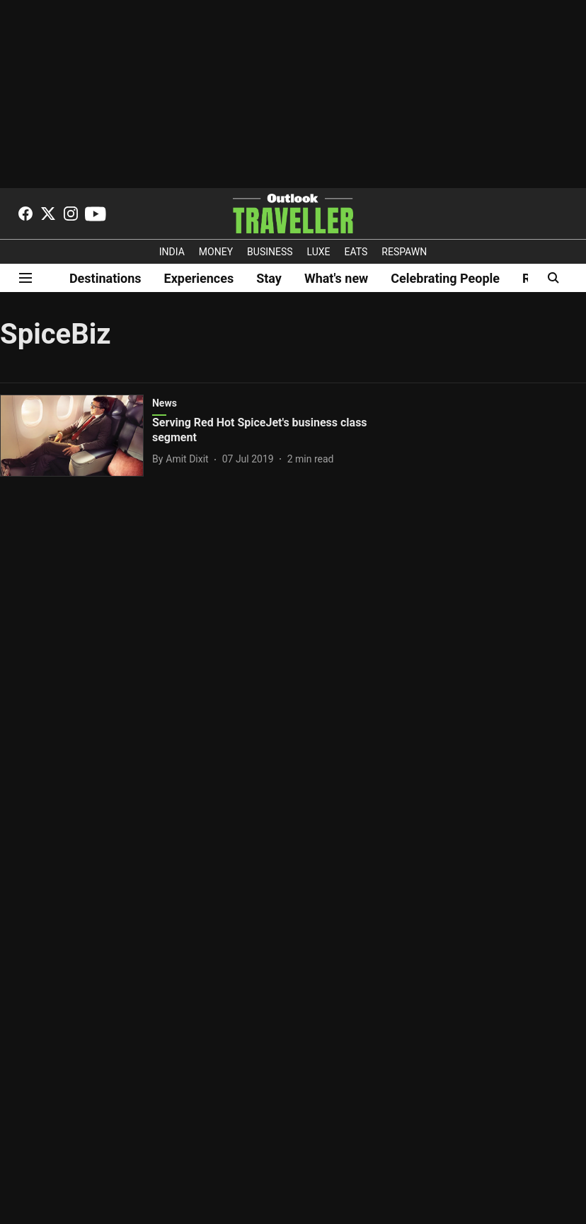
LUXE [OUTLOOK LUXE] (319, 251)
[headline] (266, 430)
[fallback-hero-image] (76, 436)
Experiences (199, 278)
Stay (269, 278)
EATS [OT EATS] (356, 251)
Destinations (105, 278)
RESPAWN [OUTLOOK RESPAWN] (404, 251)
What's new (336, 278)
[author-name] (183, 459)
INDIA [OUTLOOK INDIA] (172, 251)
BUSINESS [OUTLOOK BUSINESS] (270, 251)
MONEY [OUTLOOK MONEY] (216, 251)
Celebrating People (445, 278)
